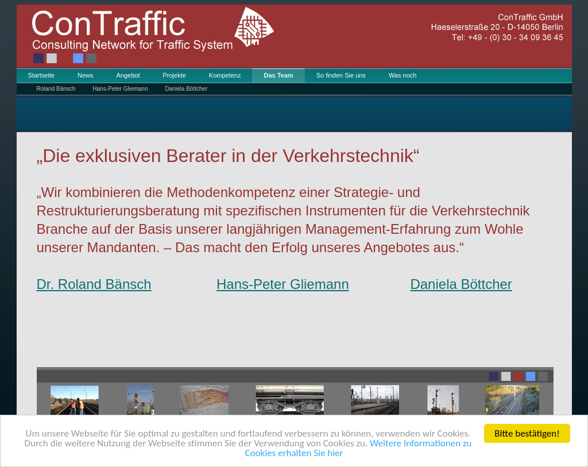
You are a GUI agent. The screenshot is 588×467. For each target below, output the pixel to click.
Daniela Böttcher (186, 89)
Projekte (174, 75)
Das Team (278, 75)
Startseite (41, 75)
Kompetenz (225, 75)
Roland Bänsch (56, 89)
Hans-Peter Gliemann (120, 89)
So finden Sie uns (341, 75)
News (86, 75)
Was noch (403, 75)
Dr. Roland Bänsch (94, 284)
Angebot (128, 75)
